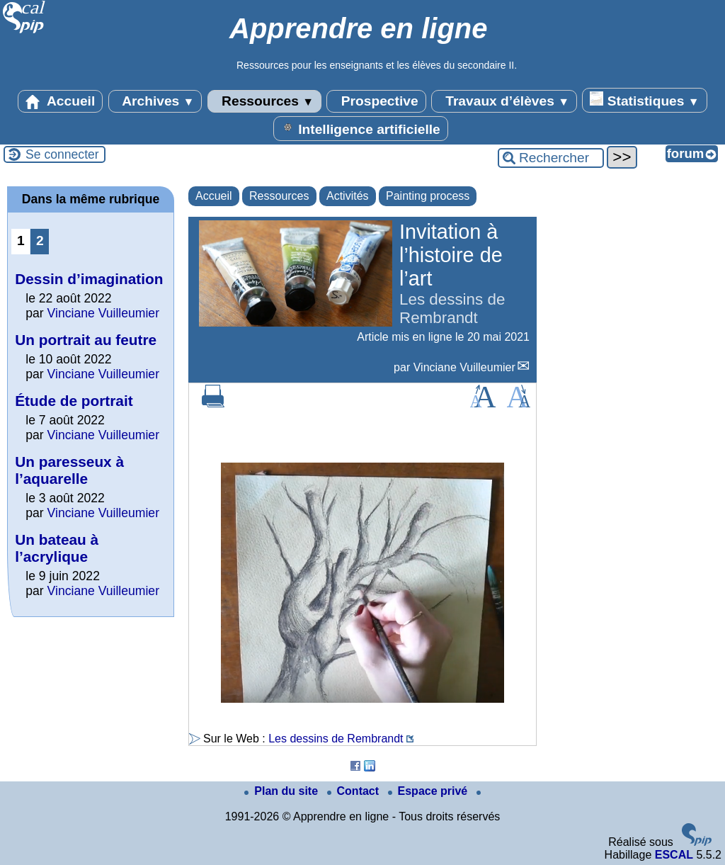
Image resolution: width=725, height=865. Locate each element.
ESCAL (674, 855)
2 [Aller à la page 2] (40, 240)
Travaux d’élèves (504, 101)
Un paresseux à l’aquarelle (69, 470)
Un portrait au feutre (85, 340)
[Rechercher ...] (551, 158)
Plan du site (282, 791)
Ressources (264, 101)
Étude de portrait (73, 400)
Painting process (427, 196)
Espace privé (429, 791)
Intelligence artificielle (360, 128)
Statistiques (644, 99)
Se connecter (62, 154)
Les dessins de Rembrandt (335, 739)
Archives (155, 101)
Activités (347, 196)
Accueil (60, 101)
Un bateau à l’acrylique (56, 548)
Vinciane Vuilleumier (464, 367)
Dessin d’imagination (89, 279)
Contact (354, 791)
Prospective (376, 101)
